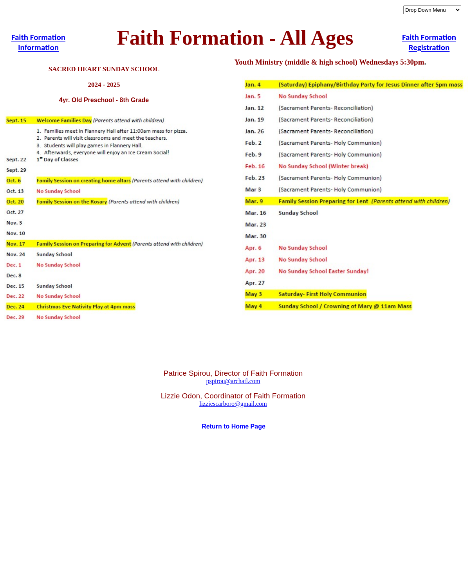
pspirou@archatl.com (233, 381)
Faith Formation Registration (429, 42)
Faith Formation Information (38, 42)
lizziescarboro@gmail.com (233, 403)
